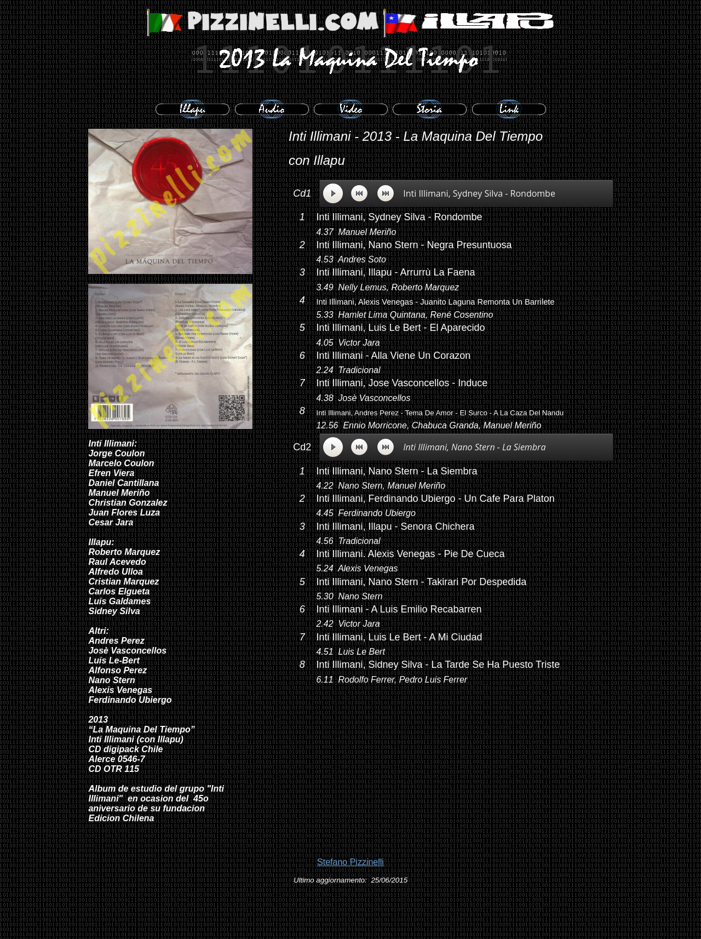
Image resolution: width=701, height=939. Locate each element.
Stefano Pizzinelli (350, 862)
